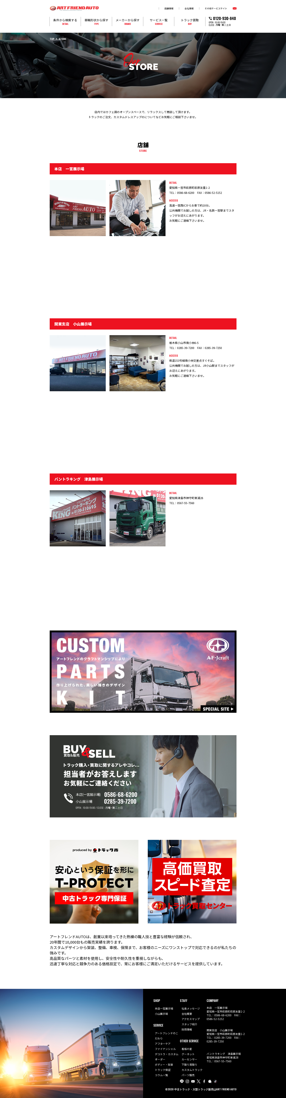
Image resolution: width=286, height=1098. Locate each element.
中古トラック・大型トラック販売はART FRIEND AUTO (205, 1089)
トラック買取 (189, 21)
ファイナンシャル (165, 1049)
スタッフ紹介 (189, 1024)
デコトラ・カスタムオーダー (166, 1056)
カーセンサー (189, 1059)
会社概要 (187, 1014)
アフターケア (163, 1043)
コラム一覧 (161, 1075)
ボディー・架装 (164, 1064)
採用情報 (187, 1029)
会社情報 (189, 8)
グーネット (188, 1054)
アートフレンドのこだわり (166, 1035)
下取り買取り (189, 1064)
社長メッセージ (191, 1008)
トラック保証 (163, 1070)
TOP (52, 39)
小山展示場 (161, 1014)
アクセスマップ (191, 1019)
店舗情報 (168, 8)
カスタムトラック (192, 1070)
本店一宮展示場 (164, 1008)
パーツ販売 (188, 1075)
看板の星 (187, 1049)
